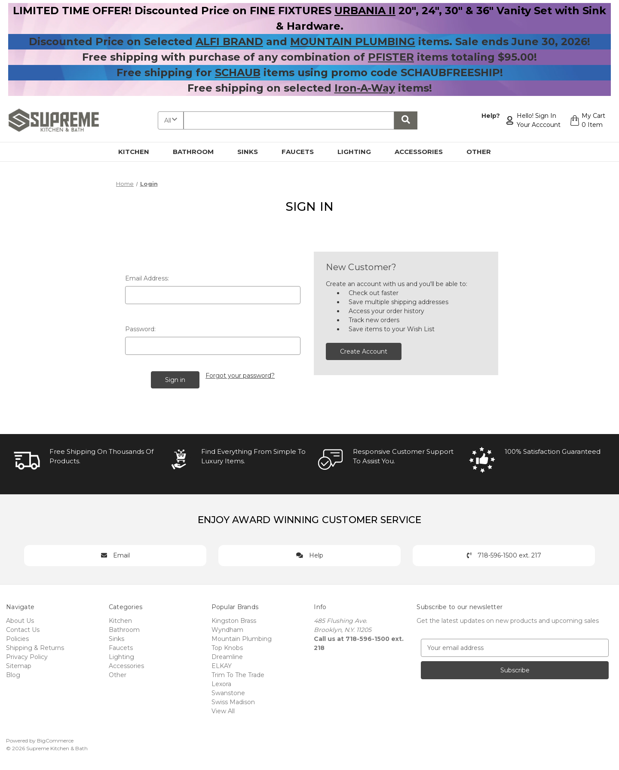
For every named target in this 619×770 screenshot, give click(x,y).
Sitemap (18, 665)
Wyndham (227, 629)
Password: (140, 329)
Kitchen (138, 152)
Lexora (221, 683)
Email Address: (147, 278)
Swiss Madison (233, 701)
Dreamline (227, 656)
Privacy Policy (27, 656)
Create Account (363, 351)
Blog (13, 674)
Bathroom (198, 152)
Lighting (359, 152)
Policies (17, 638)
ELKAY (221, 665)
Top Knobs (227, 647)
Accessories (424, 152)
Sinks (252, 152)
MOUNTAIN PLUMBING (352, 41)
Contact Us (23, 629)
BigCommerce (55, 740)
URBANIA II (364, 10)
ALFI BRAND (229, 41)
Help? (490, 116)
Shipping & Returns (35, 647)
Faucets (303, 152)
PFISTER (391, 57)
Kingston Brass (233, 620)
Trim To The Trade (237, 674)
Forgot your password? (240, 375)
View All (223, 711)
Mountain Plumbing (241, 638)
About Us (20, 620)
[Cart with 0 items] (587, 120)
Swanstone (228, 692)
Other (483, 152)
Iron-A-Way (364, 88)
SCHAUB (237, 72)
